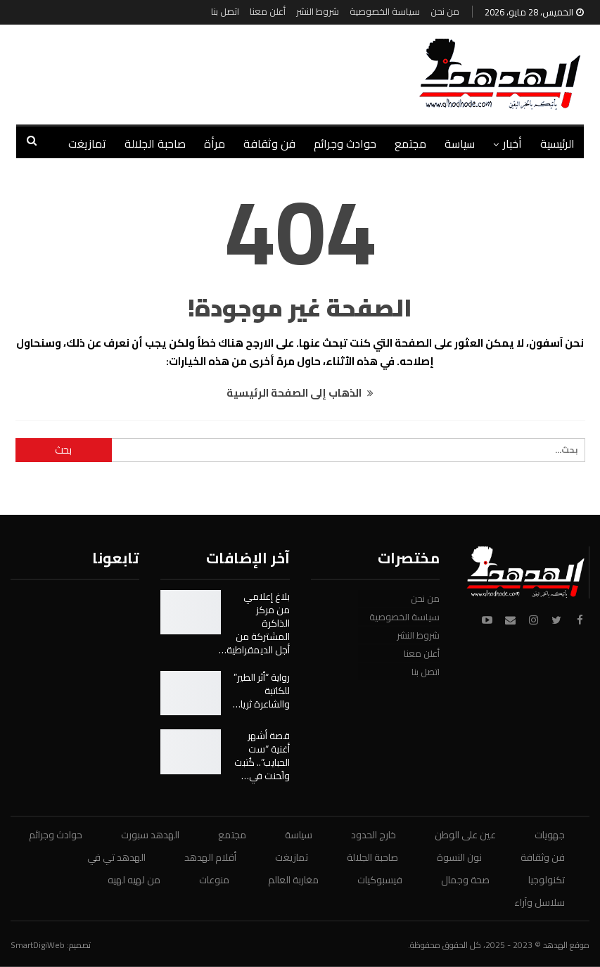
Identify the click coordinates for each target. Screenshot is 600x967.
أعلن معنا (268, 11)
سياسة (460, 143)
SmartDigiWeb (38, 945)
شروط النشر (317, 11)
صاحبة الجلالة (155, 143)
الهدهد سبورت (150, 835)
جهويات (550, 835)
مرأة (214, 143)
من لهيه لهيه (134, 880)
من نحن (444, 11)
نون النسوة (459, 857)
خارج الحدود (373, 835)
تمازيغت (87, 143)
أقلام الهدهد (210, 857)
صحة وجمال (465, 880)
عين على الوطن (465, 835)
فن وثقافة (269, 143)
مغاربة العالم (293, 880)
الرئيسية (557, 143)
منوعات (214, 880)
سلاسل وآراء (539, 902)
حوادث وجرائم (345, 143)
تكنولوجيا (546, 880)
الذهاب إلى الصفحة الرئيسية (300, 393)
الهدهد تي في (116, 857)
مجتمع (410, 143)
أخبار (512, 143)
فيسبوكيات (379, 880)
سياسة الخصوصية (385, 11)
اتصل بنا (225, 11)
